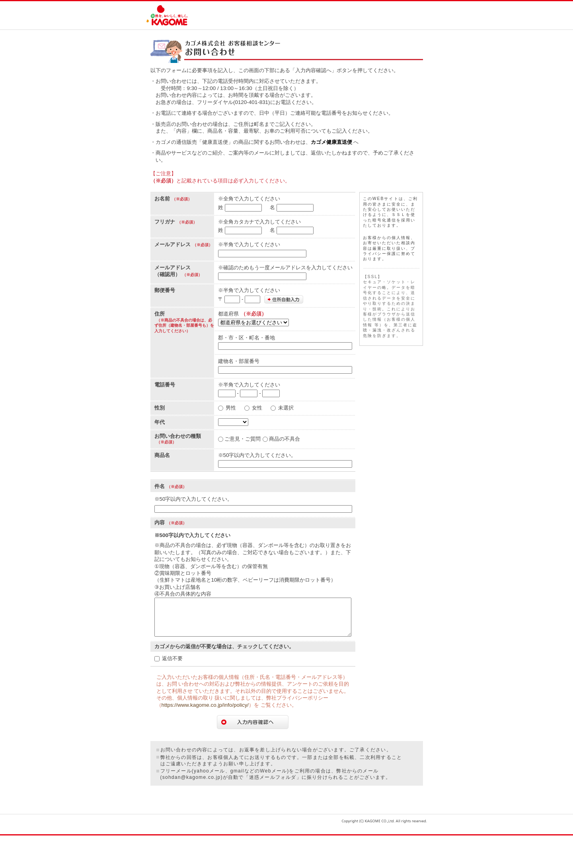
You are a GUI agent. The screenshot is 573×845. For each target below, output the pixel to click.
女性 (257, 408)
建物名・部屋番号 (238, 361)
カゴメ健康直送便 (331, 142)
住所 (159, 314)
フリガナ (164, 222)
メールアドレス (172, 244)
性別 (159, 408)
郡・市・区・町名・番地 (246, 338)
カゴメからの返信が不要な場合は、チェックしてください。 (224, 656)
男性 (231, 408)
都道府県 (228, 314)
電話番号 (164, 385)
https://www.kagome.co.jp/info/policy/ (205, 715)
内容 (159, 522)
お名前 (162, 199)
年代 (159, 422)
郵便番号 (164, 290)
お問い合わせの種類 (177, 436)
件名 (159, 486)
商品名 (162, 455)
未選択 (286, 408)
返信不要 (172, 668)
